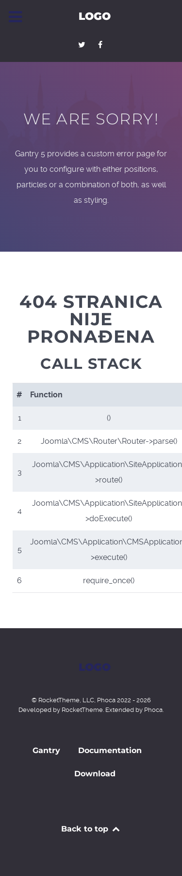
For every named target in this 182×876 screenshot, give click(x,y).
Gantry (46, 750)
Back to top (91, 828)
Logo (95, 16)
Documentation (110, 750)
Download (95, 773)
